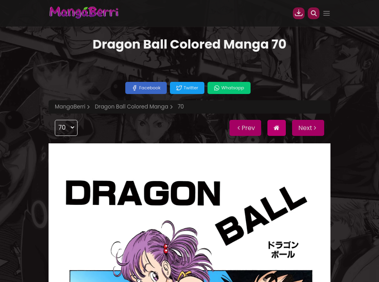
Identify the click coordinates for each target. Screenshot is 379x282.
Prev (245, 128)
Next (308, 128)
